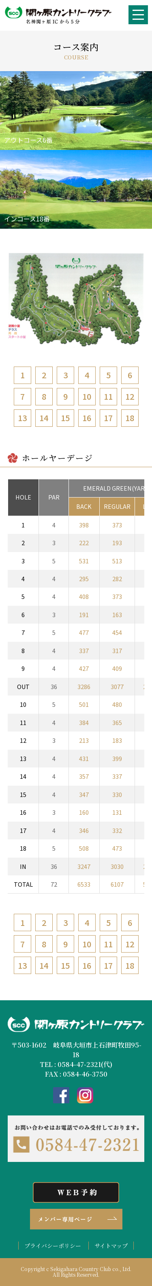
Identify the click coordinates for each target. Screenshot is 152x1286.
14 (43, 418)
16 (86, 418)
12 (129, 396)
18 (129, 418)
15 (65, 418)
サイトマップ (111, 1246)
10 (86, 396)
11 (108, 396)
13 (22, 418)
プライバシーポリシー (52, 1246)
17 (108, 418)
